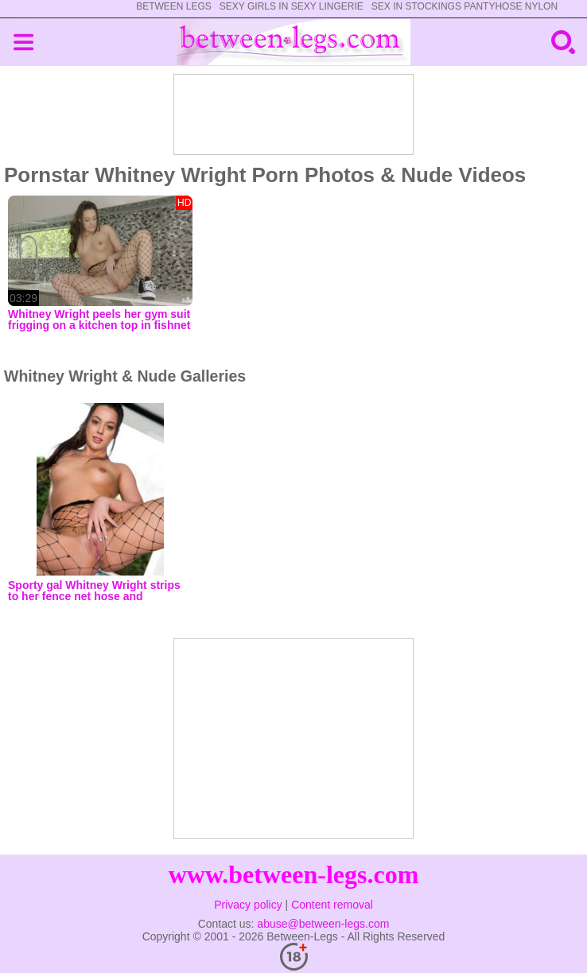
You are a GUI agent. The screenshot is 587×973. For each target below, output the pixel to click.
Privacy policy (248, 904)
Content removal (332, 904)
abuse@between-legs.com (323, 923)
